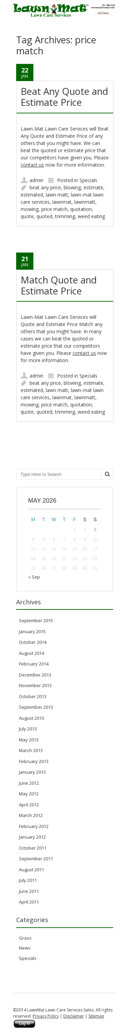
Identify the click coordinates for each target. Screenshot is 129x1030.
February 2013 (34, 761)
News (25, 948)
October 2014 (32, 642)
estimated (32, 194)
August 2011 (31, 869)
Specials (88, 180)
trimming (65, 216)
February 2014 (34, 664)
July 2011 (28, 880)
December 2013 (35, 675)
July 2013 (28, 729)
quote (27, 216)
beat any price (45, 187)
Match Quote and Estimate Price (59, 285)
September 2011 (36, 858)
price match (54, 209)
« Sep (34, 577)
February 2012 (34, 826)
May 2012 (29, 794)
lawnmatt (84, 202)
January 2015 (32, 631)
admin (36, 180)
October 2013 (32, 696)
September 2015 (36, 620)
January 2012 (32, 837)
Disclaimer (73, 1016)
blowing (72, 187)
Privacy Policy (46, 1016)
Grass (25, 938)
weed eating (91, 216)
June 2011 (29, 891)
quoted (44, 216)
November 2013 (35, 685)
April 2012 (29, 805)
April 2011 (29, 902)
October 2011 (32, 848)
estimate (93, 187)
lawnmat (62, 202)
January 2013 (32, 772)
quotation (81, 209)
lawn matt (57, 194)
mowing (30, 209)
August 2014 (31, 653)
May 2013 (29, 740)
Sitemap (96, 1016)
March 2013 (31, 750)
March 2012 (31, 815)
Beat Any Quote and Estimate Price (64, 97)
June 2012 (29, 783)
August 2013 (31, 718)
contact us (32, 164)
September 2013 (36, 707)
